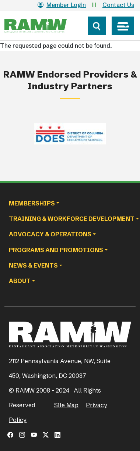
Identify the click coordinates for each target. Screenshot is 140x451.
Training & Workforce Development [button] (71, 218)
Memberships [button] (32, 203)
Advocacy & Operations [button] (50, 234)
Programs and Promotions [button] (56, 250)
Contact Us (118, 4)
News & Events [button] (33, 265)
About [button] (20, 280)
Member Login (62, 4)
